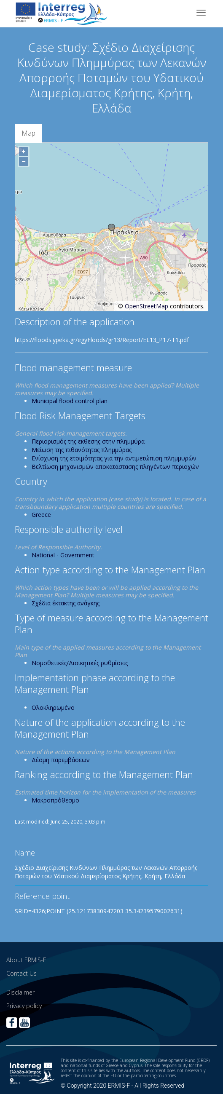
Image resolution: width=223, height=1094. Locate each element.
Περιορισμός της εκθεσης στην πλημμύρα (88, 441)
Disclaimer (20, 992)
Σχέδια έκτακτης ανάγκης (65, 603)
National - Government (63, 555)
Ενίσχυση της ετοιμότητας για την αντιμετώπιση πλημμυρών (114, 458)
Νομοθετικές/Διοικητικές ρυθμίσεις (80, 663)
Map (28, 133)
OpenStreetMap (146, 306)
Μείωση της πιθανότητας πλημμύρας (82, 450)
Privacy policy (24, 1006)
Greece (41, 515)
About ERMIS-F (26, 960)
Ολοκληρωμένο (53, 707)
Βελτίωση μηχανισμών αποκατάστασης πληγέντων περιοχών (115, 467)
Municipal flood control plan (69, 401)
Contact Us (21, 973)
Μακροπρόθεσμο (55, 800)
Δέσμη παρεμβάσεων (61, 760)
